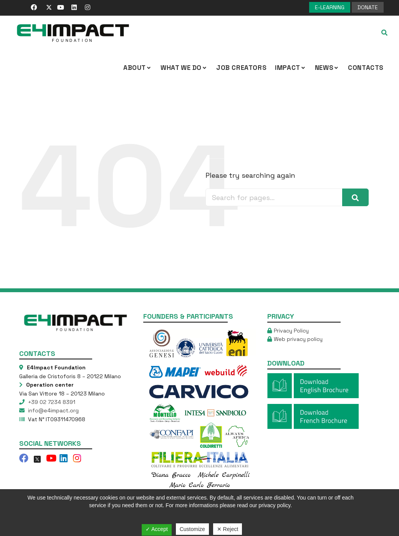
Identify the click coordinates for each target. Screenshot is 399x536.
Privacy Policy (291, 330)
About (137, 67)
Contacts (366, 67)
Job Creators (241, 67)
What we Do (184, 67)
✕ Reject (227, 529)
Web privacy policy (298, 339)
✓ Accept (157, 529)
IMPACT (290, 67)
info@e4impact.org (52, 410)
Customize (192, 529)
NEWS (327, 67)
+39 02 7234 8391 (50, 402)
